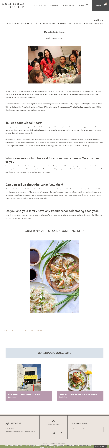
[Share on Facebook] (6, 330)
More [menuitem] (83, 5)
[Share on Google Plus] (19, 330)
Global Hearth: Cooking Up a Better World (20, 139)
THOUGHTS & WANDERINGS (94, 23)
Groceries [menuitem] (53, 5)
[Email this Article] (32, 330)
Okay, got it (100, 446)
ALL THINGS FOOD (19, 23)
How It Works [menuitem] (69, 5)
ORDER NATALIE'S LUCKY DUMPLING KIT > (54, 231)
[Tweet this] (13, 330)
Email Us (8, 430)
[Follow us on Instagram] (61, 433)
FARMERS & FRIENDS (49, 23)
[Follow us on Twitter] (54, 433)
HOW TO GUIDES (65, 23)
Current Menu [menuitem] (40, 5)
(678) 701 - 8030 (10, 428)
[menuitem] (104, 5)
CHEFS (36, 23)
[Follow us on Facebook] (46, 433)
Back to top (53, 422)
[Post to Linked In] (25, 330)
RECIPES (78, 23)
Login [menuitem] (98, 5)
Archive (98, 20)
